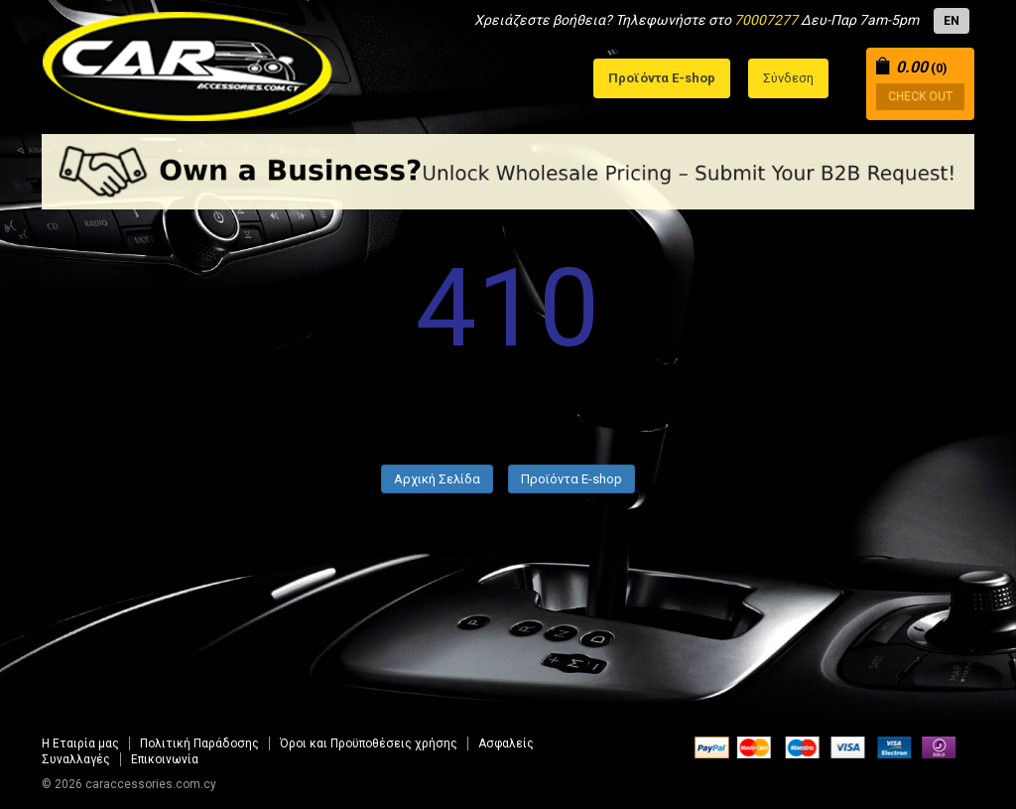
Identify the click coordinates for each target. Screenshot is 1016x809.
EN (951, 21)
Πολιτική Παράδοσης (199, 743)
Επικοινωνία (164, 759)
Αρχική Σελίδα (437, 479)
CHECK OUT (920, 96)
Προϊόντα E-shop (571, 479)
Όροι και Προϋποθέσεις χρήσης (368, 743)
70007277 (766, 20)
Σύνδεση (788, 77)
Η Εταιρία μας (80, 743)
